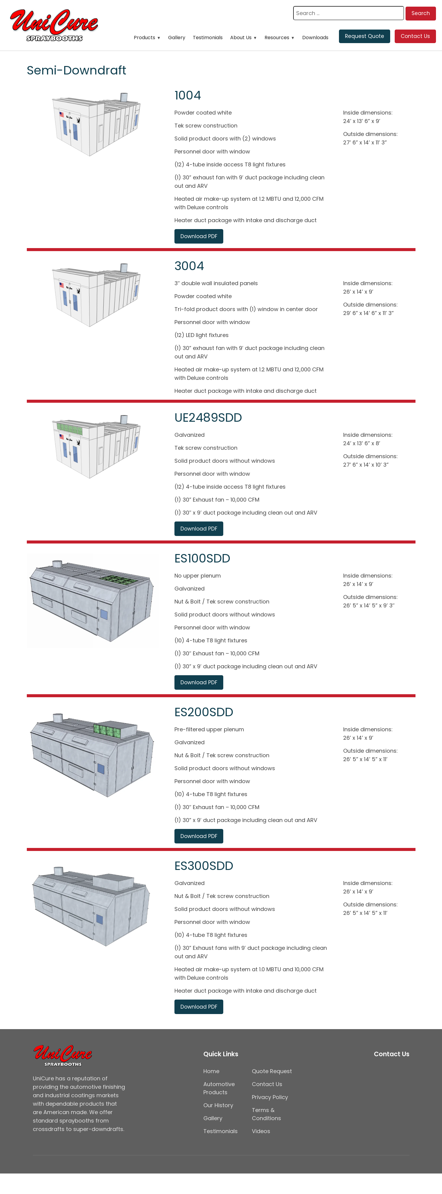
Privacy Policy (270, 1097)
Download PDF (198, 236)
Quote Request (272, 1071)
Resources (277, 37)
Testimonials (208, 37)
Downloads (315, 37)
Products (144, 37)
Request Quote (364, 36)
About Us (241, 37)
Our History (218, 1105)
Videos (261, 1131)
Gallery (176, 37)
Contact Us (415, 36)
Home (211, 1071)
